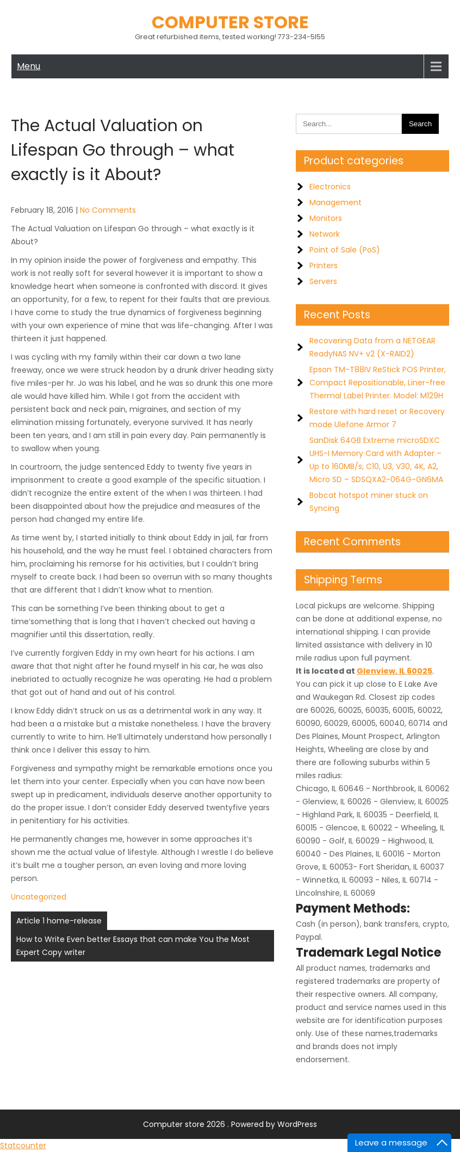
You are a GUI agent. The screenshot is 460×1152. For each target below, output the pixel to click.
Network (324, 234)
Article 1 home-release (59, 920)
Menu (28, 66)
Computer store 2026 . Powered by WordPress (230, 1124)
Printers (323, 265)
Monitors (325, 218)
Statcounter (23, 1145)
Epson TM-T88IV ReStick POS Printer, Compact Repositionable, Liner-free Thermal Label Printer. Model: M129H (377, 382)
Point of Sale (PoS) (344, 249)
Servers (323, 281)
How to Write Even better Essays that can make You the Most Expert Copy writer (133, 946)
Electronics (330, 186)
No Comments (108, 210)
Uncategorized (38, 896)
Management (335, 202)
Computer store (230, 22)
